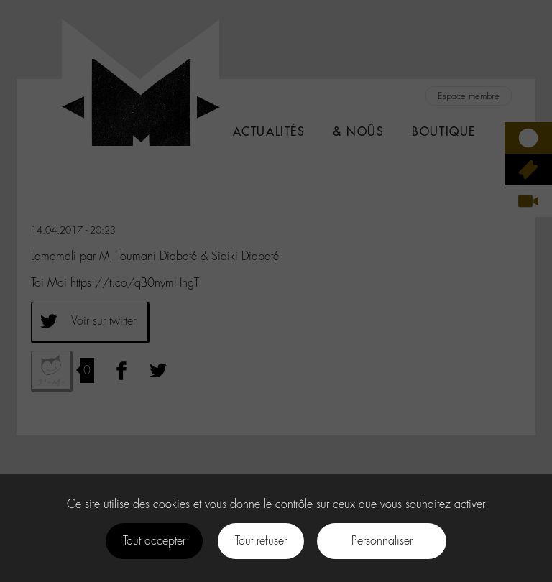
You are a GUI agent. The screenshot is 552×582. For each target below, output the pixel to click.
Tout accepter (154, 540)
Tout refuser (261, 540)
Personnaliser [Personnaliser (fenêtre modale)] (382, 540)
